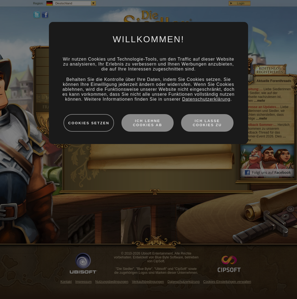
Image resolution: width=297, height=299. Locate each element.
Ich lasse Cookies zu (207, 123)
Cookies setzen (88, 123)
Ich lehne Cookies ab (147, 123)
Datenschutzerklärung (206, 99)
